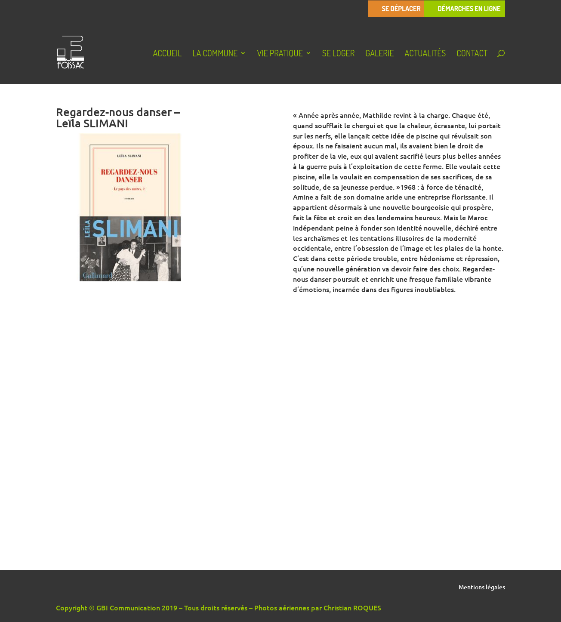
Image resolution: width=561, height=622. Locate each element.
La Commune (214, 54)
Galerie (379, 54)
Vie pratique (279, 54)
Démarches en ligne (469, 9)
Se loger (338, 54)
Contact (471, 54)
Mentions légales (482, 587)
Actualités (425, 54)
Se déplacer (401, 9)
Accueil (167, 54)
